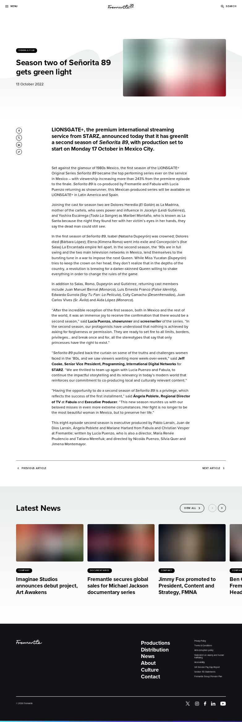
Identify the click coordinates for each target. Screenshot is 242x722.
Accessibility (199, 662)
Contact (150, 676)
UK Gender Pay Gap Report (207, 667)
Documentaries (99, 570)
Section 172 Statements (204, 672)
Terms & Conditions (203, 645)
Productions (155, 643)
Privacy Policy (200, 641)
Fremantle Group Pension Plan (208, 676)
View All (190, 508)
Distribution (155, 650)
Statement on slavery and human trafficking (209, 656)
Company (24, 570)
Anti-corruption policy (203, 650)
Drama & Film (27, 50)
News (148, 656)
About (148, 663)
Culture (150, 670)
